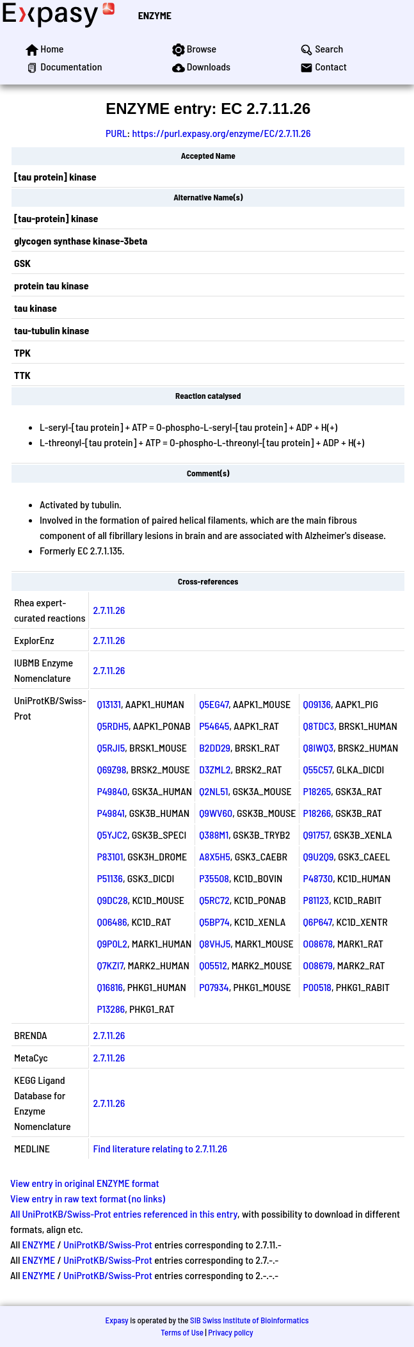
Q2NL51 (213, 791)
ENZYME (154, 15)
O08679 (318, 965)
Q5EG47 (213, 704)
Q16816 (110, 987)
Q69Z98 (111, 769)
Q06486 (112, 921)
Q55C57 (317, 769)
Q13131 (109, 704)
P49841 (110, 813)
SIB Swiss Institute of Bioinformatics (249, 1320)
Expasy (116, 1320)
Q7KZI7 (110, 965)
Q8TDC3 (319, 726)
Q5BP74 (214, 921)
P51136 (109, 878)
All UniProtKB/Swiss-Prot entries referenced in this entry (123, 1213)
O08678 (318, 943)
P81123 (316, 900)
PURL (116, 133)
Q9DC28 (112, 900)
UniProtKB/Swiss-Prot (107, 1244)
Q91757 (316, 834)
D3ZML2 (214, 769)
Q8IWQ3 (318, 747)
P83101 (110, 856)
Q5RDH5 (113, 726)
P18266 (317, 813)
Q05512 (213, 965)
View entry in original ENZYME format (84, 1183)
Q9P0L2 (112, 943)
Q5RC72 (214, 900)
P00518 (317, 987)
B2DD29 (214, 747)
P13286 (111, 1009)
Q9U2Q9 (318, 856)
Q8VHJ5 (214, 943)
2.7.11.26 (109, 610)
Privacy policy (230, 1332)
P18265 (317, 791)
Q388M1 (213, 834)
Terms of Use (182, 1332)
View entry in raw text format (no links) (87, 1198)
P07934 (213, 987)
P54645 (214, 726)
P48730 (318, 878)
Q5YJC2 (112, 834)
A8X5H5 (214, 856)
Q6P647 (317, 921)
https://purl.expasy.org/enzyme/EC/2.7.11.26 (221, 133)
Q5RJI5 (111, 747)
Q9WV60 (215, 813)
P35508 (214, 878)
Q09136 (317, 704)
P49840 (112, 791)
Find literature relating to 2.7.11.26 (160, 1148)
